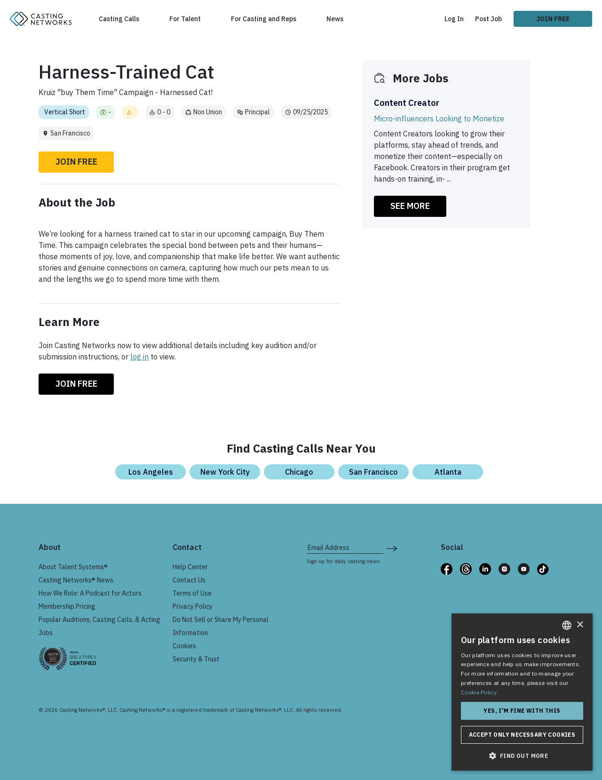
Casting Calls (119, 19)
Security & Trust (196, 659)
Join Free (553, 19)
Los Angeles (150, 472)
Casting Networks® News (76, 580)
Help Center (190, 567)
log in (139, 356)
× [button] (579, 625)
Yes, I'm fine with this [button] (521, 710)
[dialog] (522, 692)
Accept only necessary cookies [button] (522, 734)
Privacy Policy (193, 606)
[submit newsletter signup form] (391, 547)
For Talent (185, 19)
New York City (225, 472)
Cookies (184, 646)
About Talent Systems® (73, 567)
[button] (522, 755)
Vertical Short (64, 112)
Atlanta (448, 472)
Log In (454, 19)
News (334, 19)
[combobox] (566, 625)
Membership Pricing (67, 606)
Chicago (299, 472)
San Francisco (373, 472)
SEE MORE (410, 205)
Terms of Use (192, 593)
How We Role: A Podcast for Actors (90, 593)
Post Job (488, 19)
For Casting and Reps (263, 19)
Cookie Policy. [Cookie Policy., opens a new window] (479, 692)
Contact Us (189, 580)
